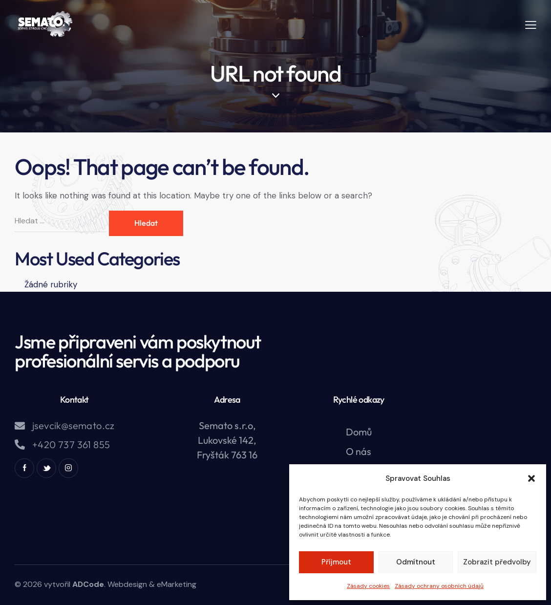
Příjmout (336, 562)
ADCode (88, 584)
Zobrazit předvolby (497, 562)
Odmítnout (415, 562)
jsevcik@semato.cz (73, 425)
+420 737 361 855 (71, 444)
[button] (531, 478)
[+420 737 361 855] (20, 444)
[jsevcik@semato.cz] (20, 426)
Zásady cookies (368, 586)
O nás (358, 451)
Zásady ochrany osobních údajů (439, 586)
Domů (359, 432)
